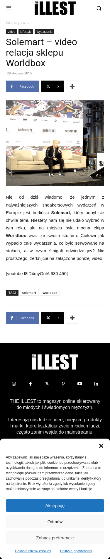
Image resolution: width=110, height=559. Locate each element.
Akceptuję (55, 505)
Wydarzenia (44, 32)
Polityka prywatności (76, 551)
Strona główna (17, 22)
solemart (29, 292)
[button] (101, 446)
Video (11, 32)
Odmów (55, 521)
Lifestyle (25, 32)
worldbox (50, 292)
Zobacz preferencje (55, 537)
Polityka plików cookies (33, 551)
